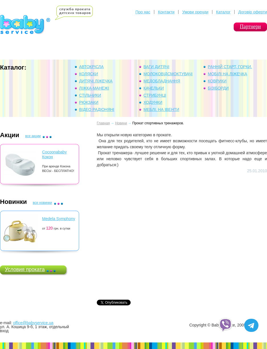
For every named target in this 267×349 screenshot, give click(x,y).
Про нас (142, 12)
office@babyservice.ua (33, 322)
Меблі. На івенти (161, 109)
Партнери (250, 26)
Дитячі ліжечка (95, 81)
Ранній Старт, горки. (230, 66)
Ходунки (152, 102)
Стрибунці (154, 95)
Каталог (223, 12)
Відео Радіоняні (96, 109)
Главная (103, 123)
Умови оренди (195, 12)
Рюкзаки (88, 102)
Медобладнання (161, 81)
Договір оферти (252, 12)
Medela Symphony (58, 218)
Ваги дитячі (156, 66)
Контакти (166, 12)
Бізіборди (218, 88)
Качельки (153, 88)
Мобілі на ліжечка (227, 74)
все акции (33, 136)
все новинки (42, 203)
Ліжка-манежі (94, 88)
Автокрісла (91, 66)
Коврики (217, 81)
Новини (121, 123)
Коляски (88, 74)
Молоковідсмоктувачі (168, 74)
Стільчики (90, 95)
